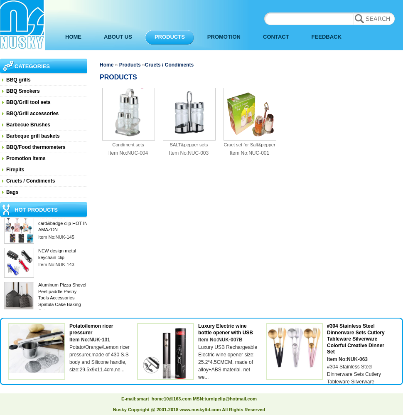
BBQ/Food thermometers (36, 147)
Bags (12, 192)
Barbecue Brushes (28, 125)
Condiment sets (128, 144)
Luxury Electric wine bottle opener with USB (225, 329)
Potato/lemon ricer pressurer (91, 329)
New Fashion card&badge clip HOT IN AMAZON (63, 224)
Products (130, 65)
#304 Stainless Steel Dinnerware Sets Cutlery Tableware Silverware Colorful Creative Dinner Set (356, 339)
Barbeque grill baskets (33, 136)
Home (106, 65)
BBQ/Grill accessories (32, 113)
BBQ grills (18, 80)
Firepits (15, 170)
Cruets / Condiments (30, 181)
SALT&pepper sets (189, 144)
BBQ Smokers (23, 91)
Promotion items (26, 158)
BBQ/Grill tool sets (28, 102)
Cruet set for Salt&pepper (249, 144)
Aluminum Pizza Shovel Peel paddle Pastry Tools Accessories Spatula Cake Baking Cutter (62, 298)
